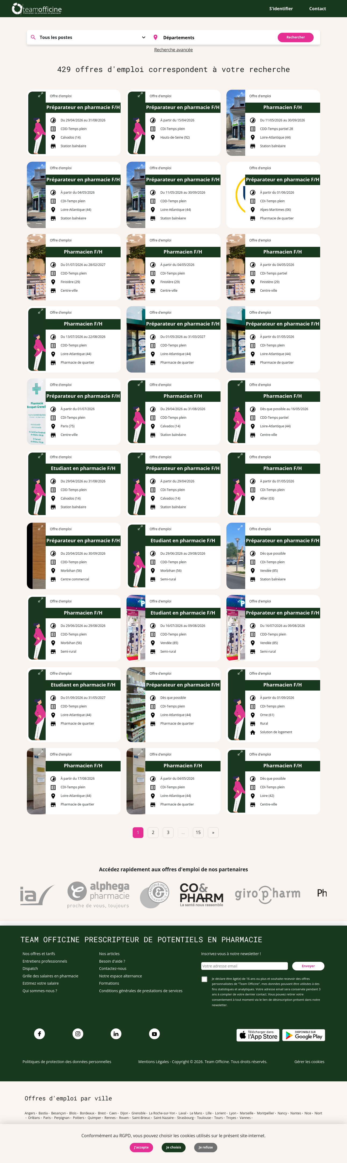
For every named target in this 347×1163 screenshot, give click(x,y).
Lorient (220, 1113)
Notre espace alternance (120, 975)
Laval (182, 1113)
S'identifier (281, 9)
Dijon (124, 1113)
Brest (102, 1113)
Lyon (232, 1113)
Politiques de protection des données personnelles (67, 1061)
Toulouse (204, 1118)
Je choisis (173, 1147)
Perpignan (62, 1118)
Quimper (94, 1118)
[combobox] (210, 37)
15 (198, 832)
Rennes (109, 1118)
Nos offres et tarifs (39, 953)
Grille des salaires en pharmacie (50, 975)
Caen (113, 1113)
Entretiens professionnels (45, 961)
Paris (47, 1118)
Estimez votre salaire (41, 983)
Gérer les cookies (309, 1061)
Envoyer (308, 966)
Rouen (124, 1118)
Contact (317, 9)
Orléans (34, 1118)
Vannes (245, 1118)
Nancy (282, 1113)
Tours (218, 1118)
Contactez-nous (112, 968)
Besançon (58, 1113)
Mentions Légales (153, 1061)
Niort (318, 1113)
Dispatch (30, 968)
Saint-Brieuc (141, 1118)
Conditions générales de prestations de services (140, 990)
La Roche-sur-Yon (162, 1113)
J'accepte (141, 1147)
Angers (30, 1113)
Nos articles (109, 953)
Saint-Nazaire (164, 1118)
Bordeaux (87, 1113)
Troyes (231, 1118)
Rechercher (296, 37)
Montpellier (265, 1113)
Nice (308, 1113)
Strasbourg (185, 1118)
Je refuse (206, 1147)
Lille (209, 1113)
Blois (73, 1113)
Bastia (43, 1113)
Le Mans (196, 1113)
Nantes (295, 1113)
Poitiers (78, 1118)
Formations (109, 983)
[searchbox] (217, 37)
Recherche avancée (173, 50)
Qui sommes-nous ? (40, 990)
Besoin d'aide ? (112, 961)
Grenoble (139, 1113)
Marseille (247, 1113)
